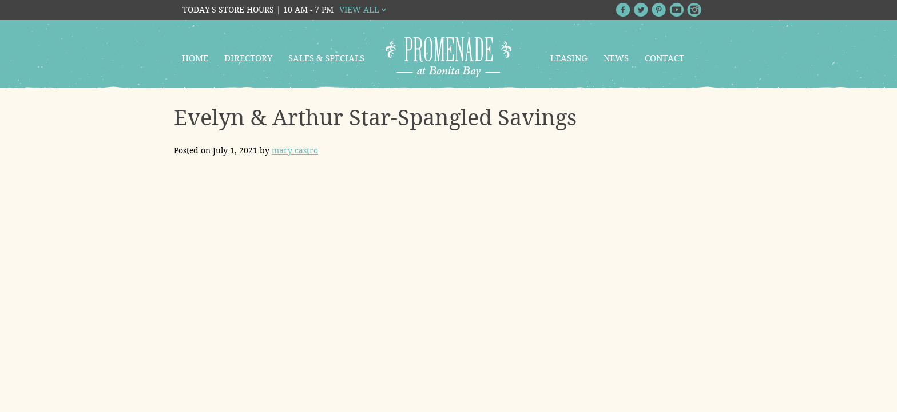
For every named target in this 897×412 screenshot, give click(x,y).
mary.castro (295, 150)
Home (195, 58)
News (616, 58)
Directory (248, 58)
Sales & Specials (326, 58)
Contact (664, 58)
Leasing (569, 58)
